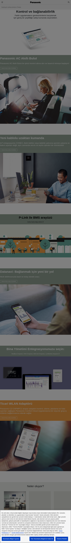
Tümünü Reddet (62, 539)
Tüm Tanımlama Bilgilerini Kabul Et (42, 539)
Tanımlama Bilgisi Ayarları (11, 539)
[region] (35, 526)
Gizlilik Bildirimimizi (18, 532)
